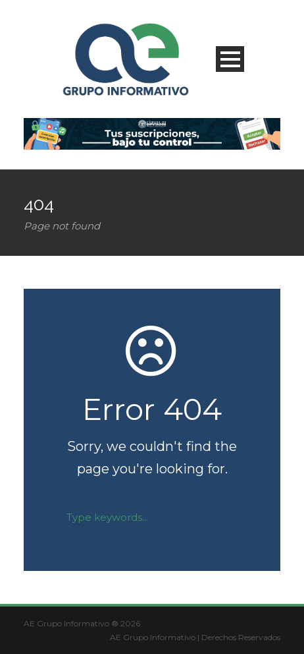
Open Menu (230, 59)
